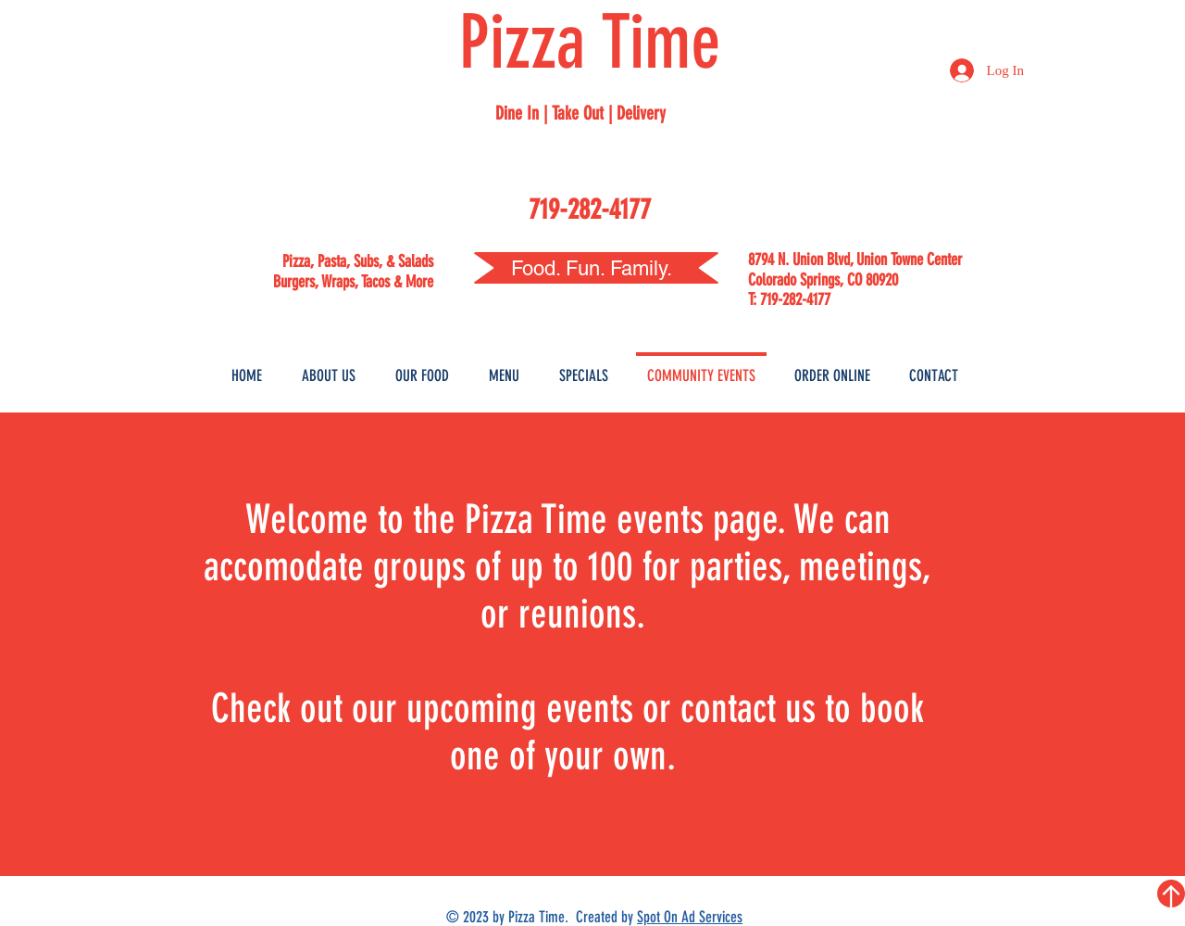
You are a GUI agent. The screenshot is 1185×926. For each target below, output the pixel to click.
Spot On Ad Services (689, 916)
